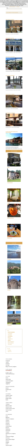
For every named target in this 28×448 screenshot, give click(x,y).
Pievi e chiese (8, 396)
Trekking (9, 325)
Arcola (7, 443)
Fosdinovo (8, 424)
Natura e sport (9, 405)
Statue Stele (8, 379)
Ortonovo (8, 437)
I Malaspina (8, 382)
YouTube (7, 365)
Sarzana (7, 440)
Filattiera (7, 421)
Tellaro (10, 344)
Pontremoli (8, 430)
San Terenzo (11, 341)
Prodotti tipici (8, 389)
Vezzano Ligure (9, 445)
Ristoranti (9, 238)
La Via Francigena (9, 380)
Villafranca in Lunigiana (11, 433)
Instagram (8, 360)
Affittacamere (10, 218)
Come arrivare (9, 410)
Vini (6, 390)
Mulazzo (7, 427)
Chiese (8, 290)
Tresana (7, 432)
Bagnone (7, 417)
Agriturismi (10, 182)
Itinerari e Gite (9, 407)
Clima (7, 411)
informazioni (12, 6)
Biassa (9, 337)
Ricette (9, 351)
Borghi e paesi (9, 398)
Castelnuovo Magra (10, 436)
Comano (7, 420)
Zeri (6, 434)
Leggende (8, 383)
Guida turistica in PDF (10, 408)
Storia (9, 350)
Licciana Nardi (9, 426)
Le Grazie (10, 333)
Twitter (7, 362)
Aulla (7, 415)
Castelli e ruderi (9, 395)
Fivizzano (7, 423)
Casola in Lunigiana (10, 418)
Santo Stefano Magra (10, 439)
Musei (7, 399)
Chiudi (17, 6)
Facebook (8, 363)
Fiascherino (11, 343)
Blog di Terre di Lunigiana (11, 366)
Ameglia (7, 442)
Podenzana (8, 429)
